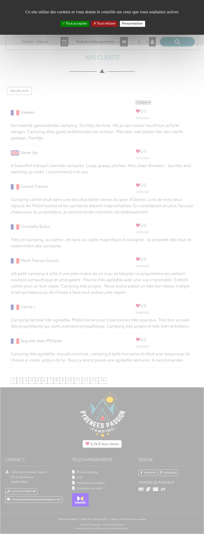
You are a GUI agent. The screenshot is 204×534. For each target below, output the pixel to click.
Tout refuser (104, 23)
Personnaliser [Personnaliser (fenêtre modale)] (132, 23)
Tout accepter (74, 23)
